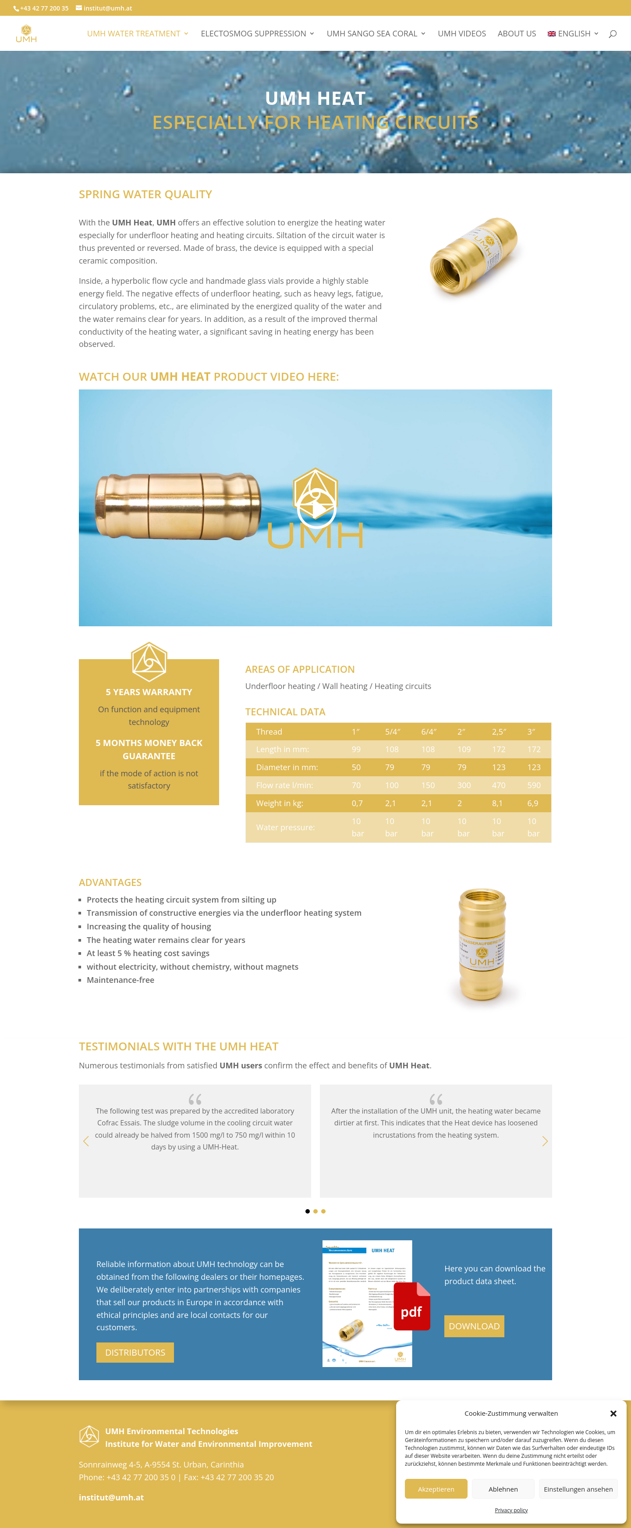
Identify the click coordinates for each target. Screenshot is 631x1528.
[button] (613, 1413)
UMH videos (462, 34)
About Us (517, 34)
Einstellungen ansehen (578, 1489)
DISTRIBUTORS (135, 1352)
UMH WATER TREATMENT (134, 34)
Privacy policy (511, 1510)
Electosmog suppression (253, 34)
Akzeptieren (436, 1489)
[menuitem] (573, 40)
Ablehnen (503, 1489)
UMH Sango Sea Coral (372, 34)
